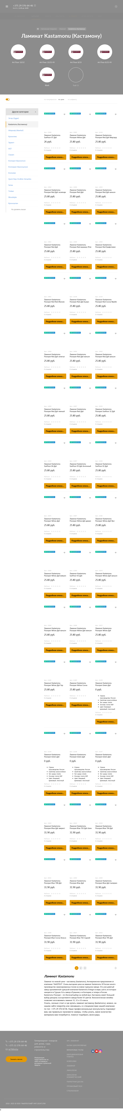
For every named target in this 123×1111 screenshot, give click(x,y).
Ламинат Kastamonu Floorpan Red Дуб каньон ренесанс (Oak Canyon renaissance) (80, 355)
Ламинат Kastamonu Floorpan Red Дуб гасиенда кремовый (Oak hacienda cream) (55, 191)
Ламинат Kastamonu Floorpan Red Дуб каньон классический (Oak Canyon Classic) (105, 191)
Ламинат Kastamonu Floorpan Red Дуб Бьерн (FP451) (79, 300)
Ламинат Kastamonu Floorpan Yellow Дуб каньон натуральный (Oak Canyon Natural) (55, 629)
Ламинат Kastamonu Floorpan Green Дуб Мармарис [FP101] (78, 755)
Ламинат (71, 1066)
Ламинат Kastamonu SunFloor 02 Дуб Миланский (103, 465)
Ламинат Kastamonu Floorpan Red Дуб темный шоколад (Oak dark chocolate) (54, 410)
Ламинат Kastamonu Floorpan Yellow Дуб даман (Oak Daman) (80, 520)
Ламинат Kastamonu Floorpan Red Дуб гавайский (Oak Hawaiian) (54, 246)
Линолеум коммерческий (74, 1076)
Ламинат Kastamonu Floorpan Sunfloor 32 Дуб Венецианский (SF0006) (105, 410)
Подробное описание (56, 157)
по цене (61, 99)
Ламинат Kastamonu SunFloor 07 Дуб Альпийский (52, 136)
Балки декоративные (76, 1045)
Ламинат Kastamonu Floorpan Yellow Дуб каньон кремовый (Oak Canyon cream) (81, 629)
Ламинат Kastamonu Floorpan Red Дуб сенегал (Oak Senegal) (54, 355)
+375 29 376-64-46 (23, 5)
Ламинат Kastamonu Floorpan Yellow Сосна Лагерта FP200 (78, 684)
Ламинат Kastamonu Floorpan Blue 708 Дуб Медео (53, 882)
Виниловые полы (75, 1050)
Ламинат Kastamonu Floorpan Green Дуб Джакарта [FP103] (52, 755)
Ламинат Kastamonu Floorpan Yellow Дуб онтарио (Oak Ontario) (53, 520)
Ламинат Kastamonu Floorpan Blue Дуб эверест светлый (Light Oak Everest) (55, 827)
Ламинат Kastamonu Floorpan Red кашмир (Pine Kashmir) (80, 246)
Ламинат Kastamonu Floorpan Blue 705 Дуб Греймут (104, 936)
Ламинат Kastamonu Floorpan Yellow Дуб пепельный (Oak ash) (103, 629)
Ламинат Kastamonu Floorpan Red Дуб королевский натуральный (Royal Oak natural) (80, 191)
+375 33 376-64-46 (17, 1045)
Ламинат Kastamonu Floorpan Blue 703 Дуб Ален (81, 827)
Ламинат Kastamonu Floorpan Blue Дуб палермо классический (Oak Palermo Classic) (106, 882)
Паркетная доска (75, 1082)
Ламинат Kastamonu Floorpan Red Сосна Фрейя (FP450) (106, 300)
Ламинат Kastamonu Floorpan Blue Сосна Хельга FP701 (55, 936)
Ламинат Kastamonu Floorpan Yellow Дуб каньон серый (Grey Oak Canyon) (106, 574)
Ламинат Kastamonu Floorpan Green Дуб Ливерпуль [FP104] (103, 755)
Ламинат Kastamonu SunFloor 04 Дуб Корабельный (52, 465)
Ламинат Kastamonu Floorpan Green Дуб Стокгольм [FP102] (103, 684)
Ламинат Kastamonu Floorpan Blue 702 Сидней (80, 936)
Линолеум (72, 1070)
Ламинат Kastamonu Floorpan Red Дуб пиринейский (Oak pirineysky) (78, 410)
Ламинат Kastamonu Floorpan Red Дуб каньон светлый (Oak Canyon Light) (106, 355)
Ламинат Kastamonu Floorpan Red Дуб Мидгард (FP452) (106, 136)
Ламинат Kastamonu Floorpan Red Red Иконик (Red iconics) (54, 300)
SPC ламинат (73, 1041)
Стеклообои (73, 1091)
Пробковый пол (74, 1086)
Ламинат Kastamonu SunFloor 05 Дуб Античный (80, 465)
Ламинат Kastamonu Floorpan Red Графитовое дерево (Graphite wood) (105, 246)
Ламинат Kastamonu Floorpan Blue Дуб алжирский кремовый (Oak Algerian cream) (81, 882)
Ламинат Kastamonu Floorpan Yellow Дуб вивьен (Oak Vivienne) (55, 574)
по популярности (50, 99)
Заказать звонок (16, 1059)
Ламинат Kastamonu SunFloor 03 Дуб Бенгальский (78, 574)
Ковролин (71, 1061)
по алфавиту (72, 99)
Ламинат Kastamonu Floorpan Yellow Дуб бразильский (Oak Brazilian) (78, 136)
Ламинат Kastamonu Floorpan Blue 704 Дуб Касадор (104, 827)
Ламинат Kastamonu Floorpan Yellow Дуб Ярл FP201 (105, 520)
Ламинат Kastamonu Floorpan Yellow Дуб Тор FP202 (53, 684)
